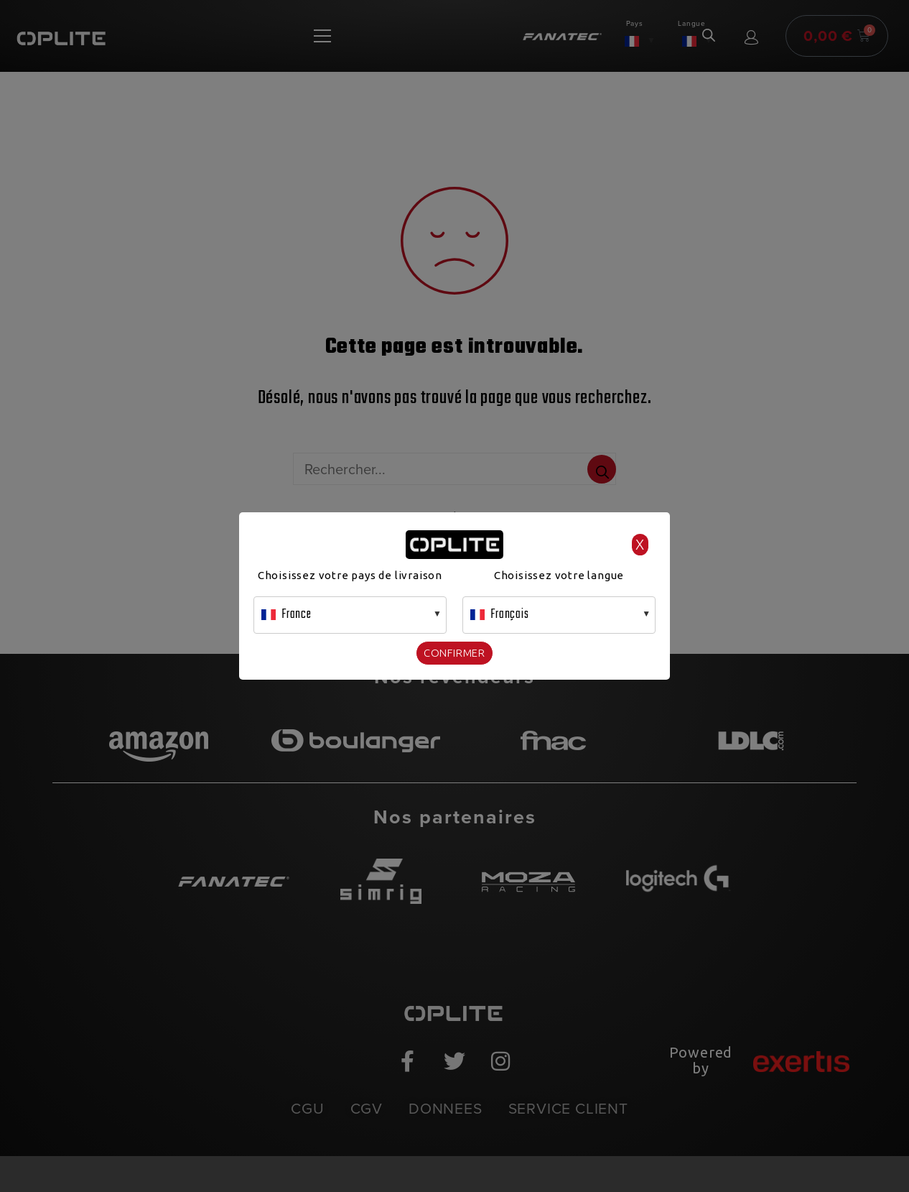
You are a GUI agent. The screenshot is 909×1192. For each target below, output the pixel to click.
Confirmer (454, 653)
